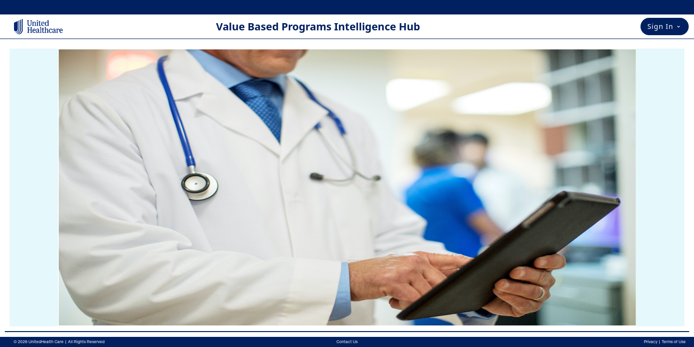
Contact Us (347, 341)
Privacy (650, 341)
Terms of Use (674, 341)
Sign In (664, 25)
